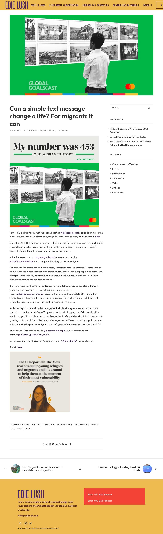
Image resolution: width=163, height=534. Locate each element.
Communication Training (126, 5)
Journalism (48, 131)
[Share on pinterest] (53, 444)
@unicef (40, 293)
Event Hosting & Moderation (63, 5)
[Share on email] (69, 444)
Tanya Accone (16, 429)
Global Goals (48, 424)
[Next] (128, 468)
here (97, 236)
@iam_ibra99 (69, 340)
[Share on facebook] (43, 444)
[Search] (131, 107)
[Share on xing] (66, 444)
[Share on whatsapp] (59, 444)
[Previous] (35, 468)
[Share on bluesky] (63, 444)
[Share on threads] (49, 444)
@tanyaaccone (25, 293)
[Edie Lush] (16, 5)
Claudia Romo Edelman (20, 424)
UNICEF (27, 429)
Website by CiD (53, 528)
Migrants (94, 424)
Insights (147, 5)
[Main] (81, 469)
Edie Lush (64, 131)
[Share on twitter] (46, 444)
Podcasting (36, 131)
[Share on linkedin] (56, 444)
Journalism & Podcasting (95, 5)
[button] (149, 107)
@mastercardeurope (54, 330)
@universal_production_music (33, 334)
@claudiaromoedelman (22, 261)
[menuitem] (39, 5)
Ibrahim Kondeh (81, 424)
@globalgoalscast (69, 232)
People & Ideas (38, 5)
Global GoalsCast (64, 424)
